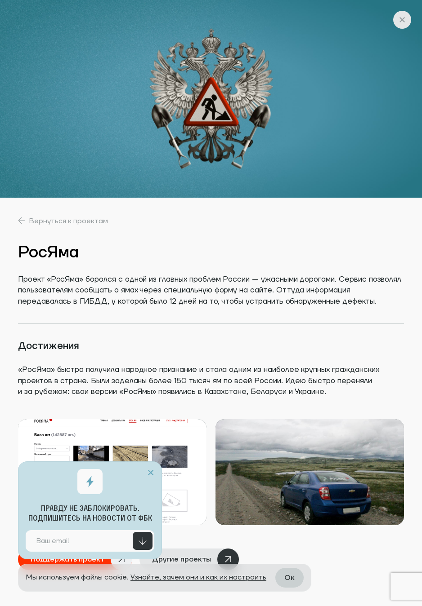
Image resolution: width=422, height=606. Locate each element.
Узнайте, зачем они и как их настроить (198, 577)
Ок (289, 577)
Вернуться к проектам (63, 221)
